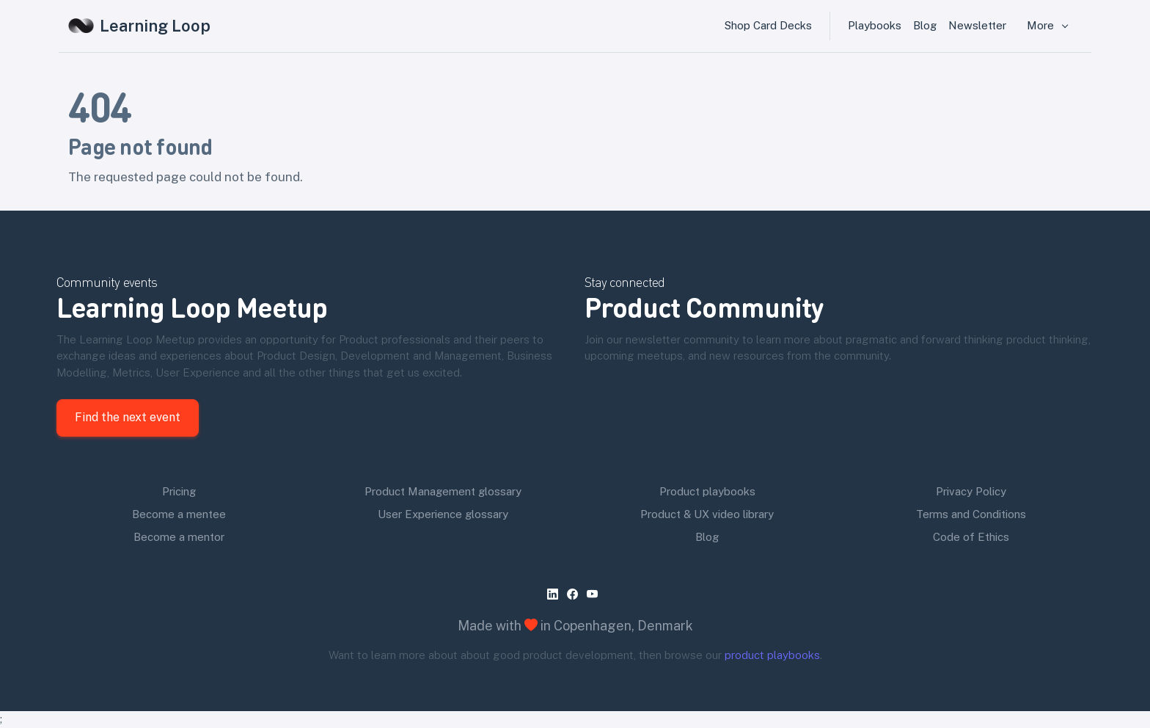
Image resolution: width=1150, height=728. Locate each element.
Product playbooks (707, 491)
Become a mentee (179, 514)
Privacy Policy (971, 491)
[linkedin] (555, 595)
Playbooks (874, 25)
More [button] (1042, 25)
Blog (925, 25)
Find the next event (127, 417)
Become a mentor (178, 537)
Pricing (179, 491)
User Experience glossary (443, 514)
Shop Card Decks (768, 25)
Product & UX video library (707, 514)
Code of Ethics (971, 537)
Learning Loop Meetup (191, 306)
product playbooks (772, 655)
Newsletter (977, 25)
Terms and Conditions (971, 514)
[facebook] (575, 595)
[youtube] (595, 595)
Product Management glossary (443, 491)
